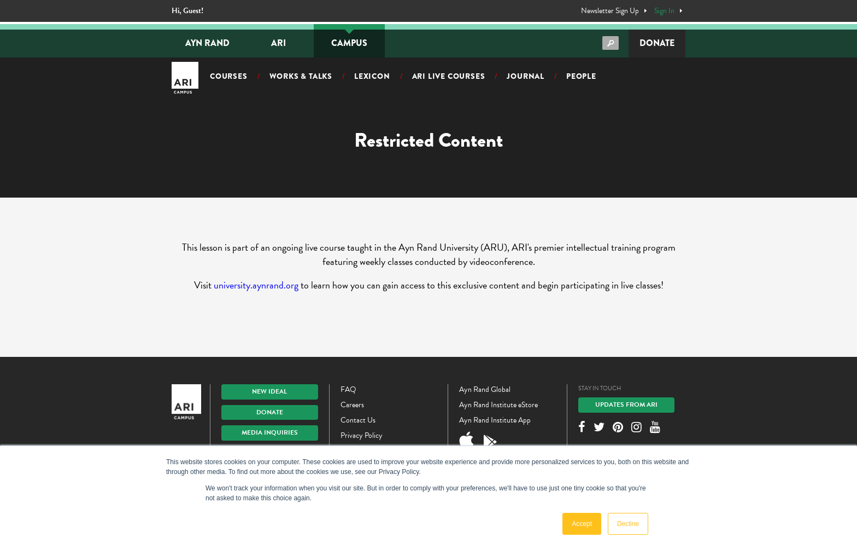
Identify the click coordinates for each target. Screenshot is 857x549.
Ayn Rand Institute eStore (498, 405)
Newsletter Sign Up (610, 10)
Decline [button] (628, 524)
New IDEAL (269, 391)
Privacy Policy (362, 435)
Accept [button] (582, 524)
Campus (349, 43)
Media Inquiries (270, 432)
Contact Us (358, 420)
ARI (278, 43)
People (581, 76)
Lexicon (372, 76)
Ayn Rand (207, 43)
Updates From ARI (626, 404)
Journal (525, 76)
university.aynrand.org (256, 285)
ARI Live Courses (448, 76)
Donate (656, 43)
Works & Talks (300, 76)
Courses (229, 76)
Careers (352, 405)
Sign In (664, 10)
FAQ (348, 389)
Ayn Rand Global (484, 389)
